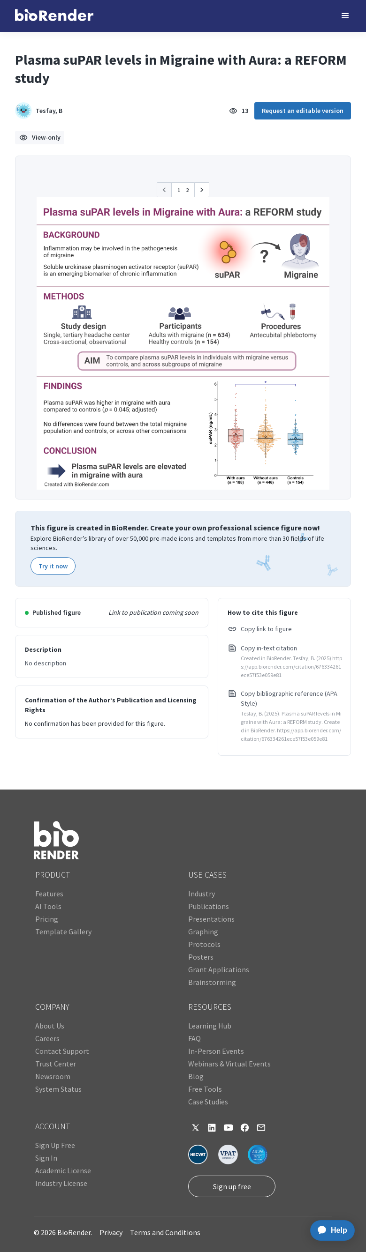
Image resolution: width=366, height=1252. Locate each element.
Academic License (63, 1170)
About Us (49, 1025)
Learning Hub (209, 1025)
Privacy (110, 1232)
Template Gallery (63, 931)
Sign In (46, 1158)
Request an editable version (302, 110)
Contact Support (62, 1051)
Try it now (53, 566)
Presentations (211, 919)
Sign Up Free (55, 1145)
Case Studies (208, 1101)
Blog (196, 1076)
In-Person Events (216, 1051)
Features (49, 893)
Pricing (46, 919)
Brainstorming (212, 982)
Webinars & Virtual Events (229, 1063)
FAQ (194, 1038)
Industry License (61, 1183)
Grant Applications (218, 969)
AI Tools (48, 906)
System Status (58, 1089)
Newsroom (52, 1076)
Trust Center (55, 1063)
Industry (201, 893)
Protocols (204, 944)
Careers (47, 1038)
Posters (201, 956)
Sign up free (232, 1186)
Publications (208, 906)
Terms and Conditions (165, 1232)
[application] (329, 1230)
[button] (345, 16)
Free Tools (205, 1089)
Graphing (203, 931)
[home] (54, 16)
